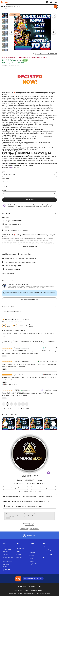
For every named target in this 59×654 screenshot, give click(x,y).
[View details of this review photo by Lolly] (8, 423)
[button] (48, 472)
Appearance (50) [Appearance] (37, 341)
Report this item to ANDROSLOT (45, 54)
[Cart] (56, 2)
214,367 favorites (29, 525)
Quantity (4, 190)
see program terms (38, 287)
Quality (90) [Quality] (7, 341)
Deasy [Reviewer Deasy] (46, 348)
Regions (47, 593)
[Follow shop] (43, 488)
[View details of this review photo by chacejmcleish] (22, 423)
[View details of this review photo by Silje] (36, 423)
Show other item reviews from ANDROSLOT (16, 409)
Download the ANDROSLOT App (33, 578)
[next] (53, 423)
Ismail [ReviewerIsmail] (46, 374)
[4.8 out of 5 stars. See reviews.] (16, 168)
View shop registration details (12, 311)
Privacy (20, 593)
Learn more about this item (29, 246)
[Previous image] (11, 32)
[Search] (55, 6)
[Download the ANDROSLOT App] (18, 578)
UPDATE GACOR (34, 529)
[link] (3, 404)
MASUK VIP (29, 199)
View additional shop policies (29, 299)
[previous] (5, 423)
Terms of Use (12, 593)
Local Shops (40, 593)
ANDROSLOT (6, 167)
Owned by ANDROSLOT (25, 480)
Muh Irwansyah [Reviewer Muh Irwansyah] (44, 361)
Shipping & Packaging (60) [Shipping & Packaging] (21, 341)
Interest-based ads (29, 593)
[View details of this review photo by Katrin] (50, 423)
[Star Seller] (11, 168)
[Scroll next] (45, 341)
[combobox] (28, 6)
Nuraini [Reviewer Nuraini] (45, 390)
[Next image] (53, 32)
